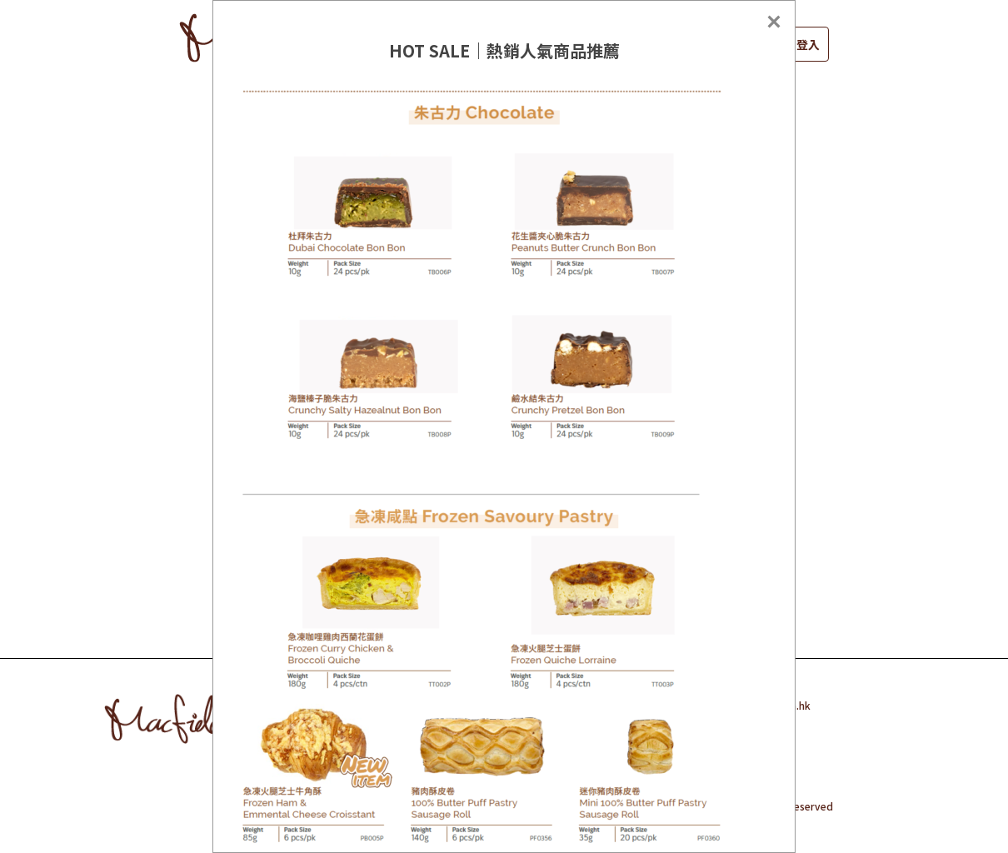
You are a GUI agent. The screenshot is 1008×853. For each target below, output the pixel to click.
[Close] (773, 21)
